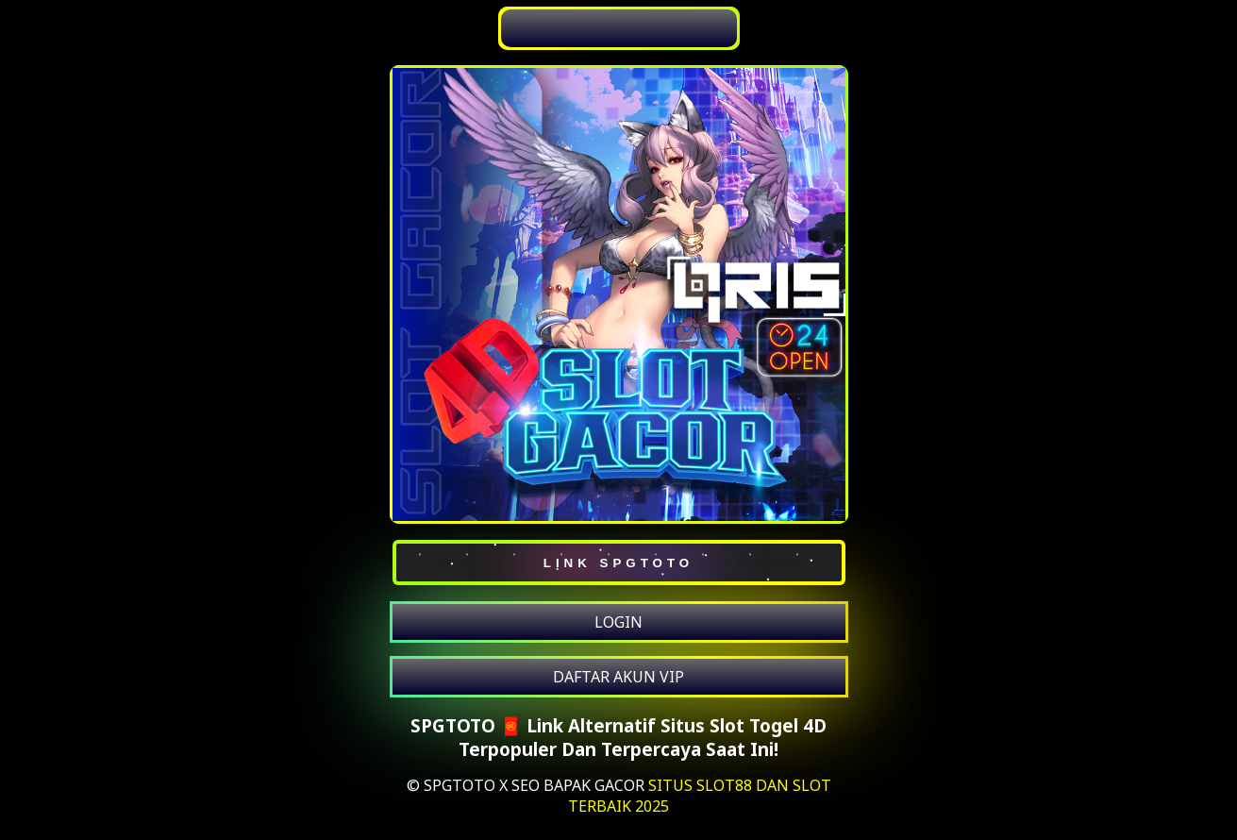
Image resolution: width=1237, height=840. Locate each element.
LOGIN (618, 622)
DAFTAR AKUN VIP (618, 676)
